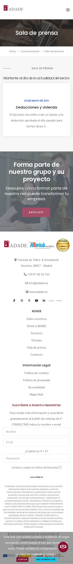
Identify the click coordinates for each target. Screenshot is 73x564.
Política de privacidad (36, 380)
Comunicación (30, 51)
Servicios (36, 333)
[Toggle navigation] (68, 10)
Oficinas (36, 340)
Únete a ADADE (36, 326)
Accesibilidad (36, 387)
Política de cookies (37, 373)
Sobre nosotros (36, 319)
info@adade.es (38, 283)
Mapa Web (36, 394)
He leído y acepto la (37, 467)
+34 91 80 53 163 (38, 274)
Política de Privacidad (46, 467)
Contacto (37, 354)
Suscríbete (36, 477)
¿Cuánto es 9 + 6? (36, 451)
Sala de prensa (36, 347)
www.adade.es (38, 292)
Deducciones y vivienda (36, 107)
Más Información (45, 559)
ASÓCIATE (36, 212)
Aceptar (22, 559)
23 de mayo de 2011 (36, 101)
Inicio (12, 51)
